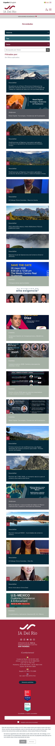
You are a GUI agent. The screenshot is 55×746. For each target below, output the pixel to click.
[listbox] (27, 32)
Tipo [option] (7, 38)
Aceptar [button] (23, 741)
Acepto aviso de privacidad (29, 722)
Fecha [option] (8, 44)
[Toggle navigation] (50, 9)
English (13, 2)
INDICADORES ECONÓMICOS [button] (27, 16)
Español (6, 2)
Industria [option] (9, 32)
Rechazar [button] (31, 741)
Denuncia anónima (27, 682)
